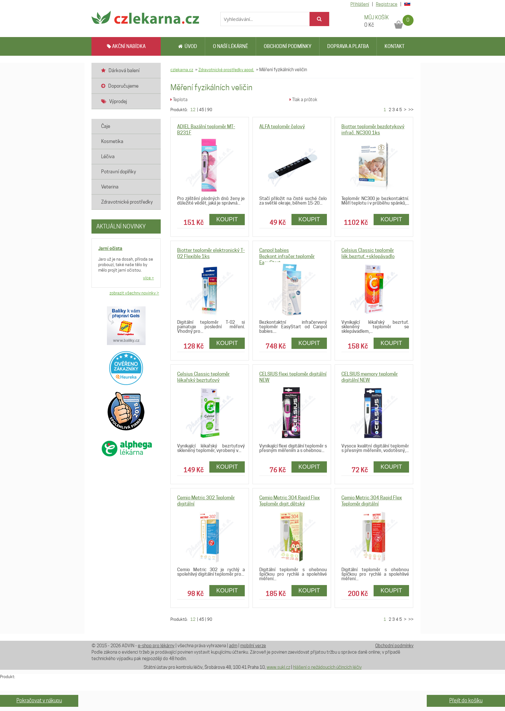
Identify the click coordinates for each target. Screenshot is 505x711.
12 (192, 109)
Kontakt (395, 46)
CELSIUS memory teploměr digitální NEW (369, 377)
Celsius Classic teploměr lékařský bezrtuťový (203, 377)
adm (233, 645)
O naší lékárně (230, 46)
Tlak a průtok (303, 99)
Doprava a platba (348, 46)
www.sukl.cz (278, 667)
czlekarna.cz (181, 69)
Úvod (187, 46)
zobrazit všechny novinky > (134, 292)
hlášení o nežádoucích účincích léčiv (327, 667)
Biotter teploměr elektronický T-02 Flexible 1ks (211, 253)
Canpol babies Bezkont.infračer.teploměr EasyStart (287, 256)
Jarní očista (110, 248)
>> (410, 109)
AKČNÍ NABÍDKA (126, 46)
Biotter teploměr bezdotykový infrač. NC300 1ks (373, 130)
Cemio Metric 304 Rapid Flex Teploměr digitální (371, 501)
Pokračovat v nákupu (39, 700)
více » (148, 277)
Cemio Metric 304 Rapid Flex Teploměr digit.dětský (289, 501)
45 (201, 109)
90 (209, 109)
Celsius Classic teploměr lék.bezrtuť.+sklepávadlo (368, 253)
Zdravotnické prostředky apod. (226, 69)
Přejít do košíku (465, 700)
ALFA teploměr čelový (282, 127)
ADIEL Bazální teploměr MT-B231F (206, 130)
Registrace (386, 4)
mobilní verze (253, 645)
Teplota (178, 99)
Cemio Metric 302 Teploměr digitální (206, 501)
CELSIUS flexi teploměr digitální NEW (293, 377)
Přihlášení (359, 4)
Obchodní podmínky (287, 46)
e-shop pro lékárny (156, 645)
